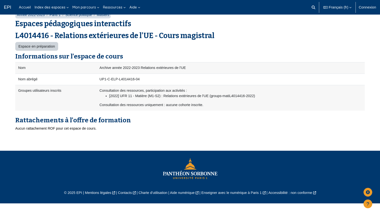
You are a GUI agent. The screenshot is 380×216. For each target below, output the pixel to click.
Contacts (122, 205)
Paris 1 (56, 26)
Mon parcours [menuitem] (84, 7)
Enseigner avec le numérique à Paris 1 (233, 205)
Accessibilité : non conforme (294, 205)
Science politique (80, 26)
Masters (105, 26)
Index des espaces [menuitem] (50, 7)
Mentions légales (94, 205)
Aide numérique (182, 205)
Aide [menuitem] (133, 7)
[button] (313, 7)
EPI (7, 7)
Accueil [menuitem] (25, 7)
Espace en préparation (36, 58)
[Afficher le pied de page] (368, 203)
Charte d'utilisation (151, 205)
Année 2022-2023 (31, 26)
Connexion (367, 7)
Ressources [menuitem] (112, 7)
